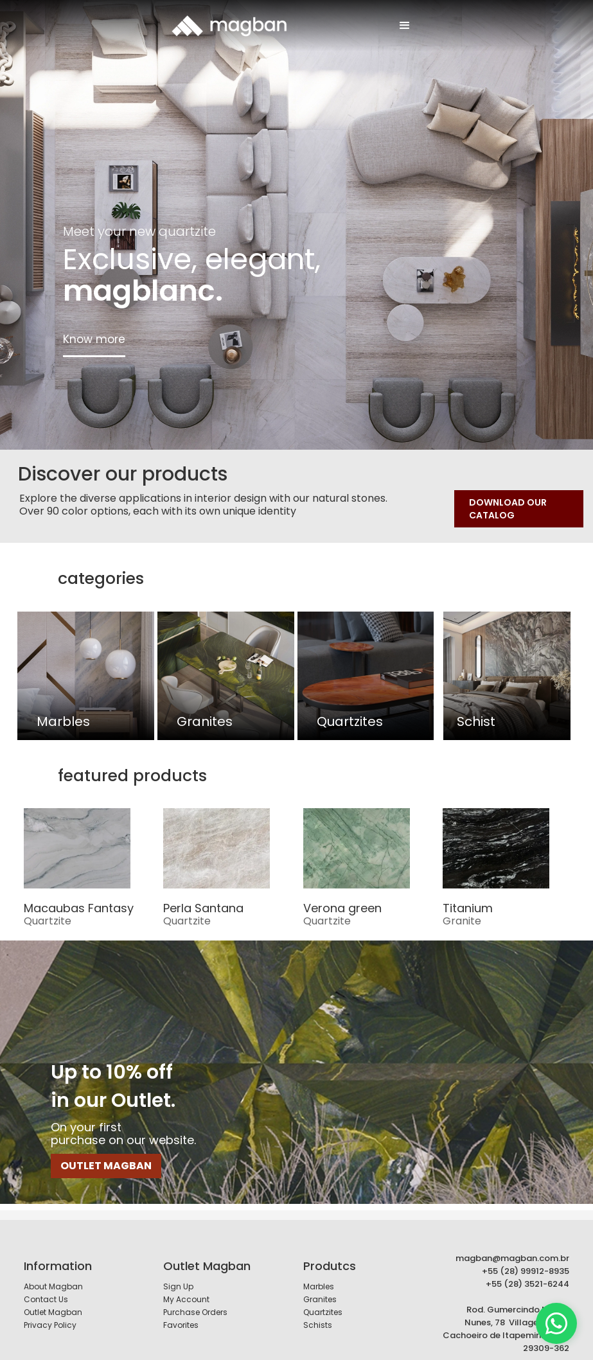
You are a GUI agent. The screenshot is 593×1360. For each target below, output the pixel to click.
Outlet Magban (53, 1301)
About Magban (53, 1275)
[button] (404, 25)
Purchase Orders (195, 1301)
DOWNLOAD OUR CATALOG (508, 509)
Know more (94, 339)
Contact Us (46, 1288)
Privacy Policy (50, 1314)
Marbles (318, 1275)
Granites (320, 1288)
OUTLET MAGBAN (106, 1154)
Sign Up (178, 1275)
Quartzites (322, 1301)
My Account (186, 1288)
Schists (317, 1314)
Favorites (181, 1314)
